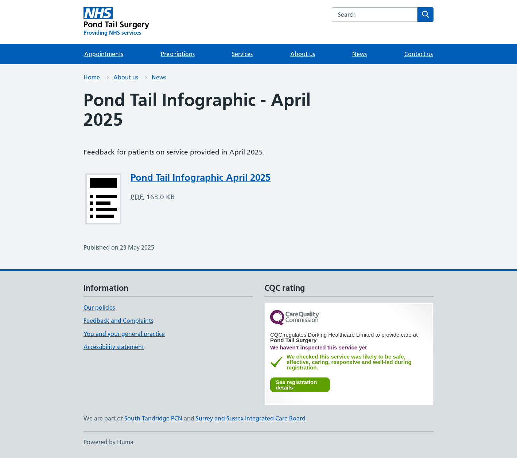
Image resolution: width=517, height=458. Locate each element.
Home (91, 77)
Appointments (103, 54)
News (359, 54)
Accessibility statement (113, 347)
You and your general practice (124, 333)
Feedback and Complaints (118, 320)
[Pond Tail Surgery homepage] (116, 21)
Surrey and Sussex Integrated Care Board (251, 418)
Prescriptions (178, 54)
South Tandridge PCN (153, 418)
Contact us (418, 54)
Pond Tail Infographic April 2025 (201, 177)
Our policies (99, 307)
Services (242, 54)
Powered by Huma (108, 442)
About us (302, 54)
